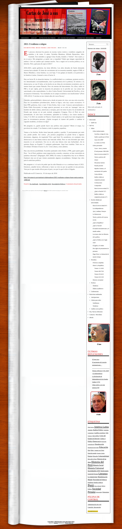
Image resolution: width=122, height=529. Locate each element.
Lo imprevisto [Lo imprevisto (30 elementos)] (92, 477)
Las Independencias (98, 208)
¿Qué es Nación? (97, 225)
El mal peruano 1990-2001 (101, 151)
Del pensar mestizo (99, 163)
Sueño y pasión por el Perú (101, 137)
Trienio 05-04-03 (99, 274)
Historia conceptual (98, 280)
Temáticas (95, 286)
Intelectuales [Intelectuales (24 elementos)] (104, 471)
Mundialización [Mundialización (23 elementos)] (102, 477)
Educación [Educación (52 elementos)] (103, 447)
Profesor (93, 283)
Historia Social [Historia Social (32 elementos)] (98, 465)
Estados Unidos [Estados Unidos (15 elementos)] (101, 453)
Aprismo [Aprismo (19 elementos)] (106, 430)
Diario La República (98, 265)
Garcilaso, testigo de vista (101, 134)
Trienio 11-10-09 (98, 268)
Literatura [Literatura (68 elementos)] (102, 473)
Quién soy (94, 122)
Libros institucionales (98, 131)
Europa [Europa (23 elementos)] (90, 456)
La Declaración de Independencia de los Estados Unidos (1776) (100, 379)
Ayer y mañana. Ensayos (99, 211)
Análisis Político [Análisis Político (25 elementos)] (98, 430)
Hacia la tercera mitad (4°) (100, 205)
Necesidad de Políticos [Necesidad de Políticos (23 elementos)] (100, 480)
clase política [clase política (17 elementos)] (95, 436)
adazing (56, 523)
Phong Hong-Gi (69, 523)
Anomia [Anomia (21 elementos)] (90, 430)
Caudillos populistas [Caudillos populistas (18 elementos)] (99, 433)
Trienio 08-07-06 (99, 271)
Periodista (93, 260)
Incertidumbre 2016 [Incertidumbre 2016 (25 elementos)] (94, 471)
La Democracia (97, 214)
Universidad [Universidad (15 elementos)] (99, 492)
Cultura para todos (96, 300)
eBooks (98, 38)
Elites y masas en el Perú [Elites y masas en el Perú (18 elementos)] (97, 450)
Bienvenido (25, 38)
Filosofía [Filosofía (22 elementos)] (95, 456)
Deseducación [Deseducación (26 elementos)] (99, 444)
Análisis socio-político (97, 309)
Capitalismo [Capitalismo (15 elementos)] (91, 433)
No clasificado (34, 184)
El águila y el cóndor (98, 245)
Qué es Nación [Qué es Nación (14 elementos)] (97, 486)
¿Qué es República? (98, 223)
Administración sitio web (94, 504)
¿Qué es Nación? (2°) (100, 191)
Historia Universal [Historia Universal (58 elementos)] (96, 468)
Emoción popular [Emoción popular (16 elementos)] (92, 453)
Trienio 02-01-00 (99, 277)
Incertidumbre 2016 (45, 184)
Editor (92, 128)
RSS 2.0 (45, 190)
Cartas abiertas (98, 174)
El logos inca (95, 359)
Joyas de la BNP (98, 140)
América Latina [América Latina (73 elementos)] (101, 426)
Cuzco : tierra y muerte (100, 148)
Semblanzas (96, 303)
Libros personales (97, 145)
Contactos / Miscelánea (85, 38)
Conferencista (95, 291)
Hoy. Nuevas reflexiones (66, 38)
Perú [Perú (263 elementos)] (91, 485)
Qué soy (34, 38)
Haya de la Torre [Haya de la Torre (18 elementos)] (92, 459)
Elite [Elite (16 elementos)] (89, 450)
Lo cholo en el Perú (99, 143)
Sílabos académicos (98, 288)
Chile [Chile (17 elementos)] (106, 433)
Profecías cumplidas (98, 262)
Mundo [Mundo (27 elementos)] (90, 480)
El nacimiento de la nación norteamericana (101, 365)
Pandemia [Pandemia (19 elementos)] (90, 482)
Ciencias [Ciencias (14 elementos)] (90, 435)
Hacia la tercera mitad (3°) (101, 154)
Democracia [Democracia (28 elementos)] (97, 441)
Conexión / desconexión (94, 507)
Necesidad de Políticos (58, 184)
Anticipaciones (95, 297)
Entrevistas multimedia (47, 38)
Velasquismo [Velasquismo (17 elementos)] (105, 492)
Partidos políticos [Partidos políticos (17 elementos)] (98, 482)
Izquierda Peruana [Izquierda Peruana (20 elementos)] (93, 474)
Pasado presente (98, 165)
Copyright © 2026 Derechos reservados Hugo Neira (61, 521)
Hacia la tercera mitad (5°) (101, 188)
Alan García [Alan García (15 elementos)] (91, 427)
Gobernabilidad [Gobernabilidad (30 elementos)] (103, 456)
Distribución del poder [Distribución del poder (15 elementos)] (93, 447)
